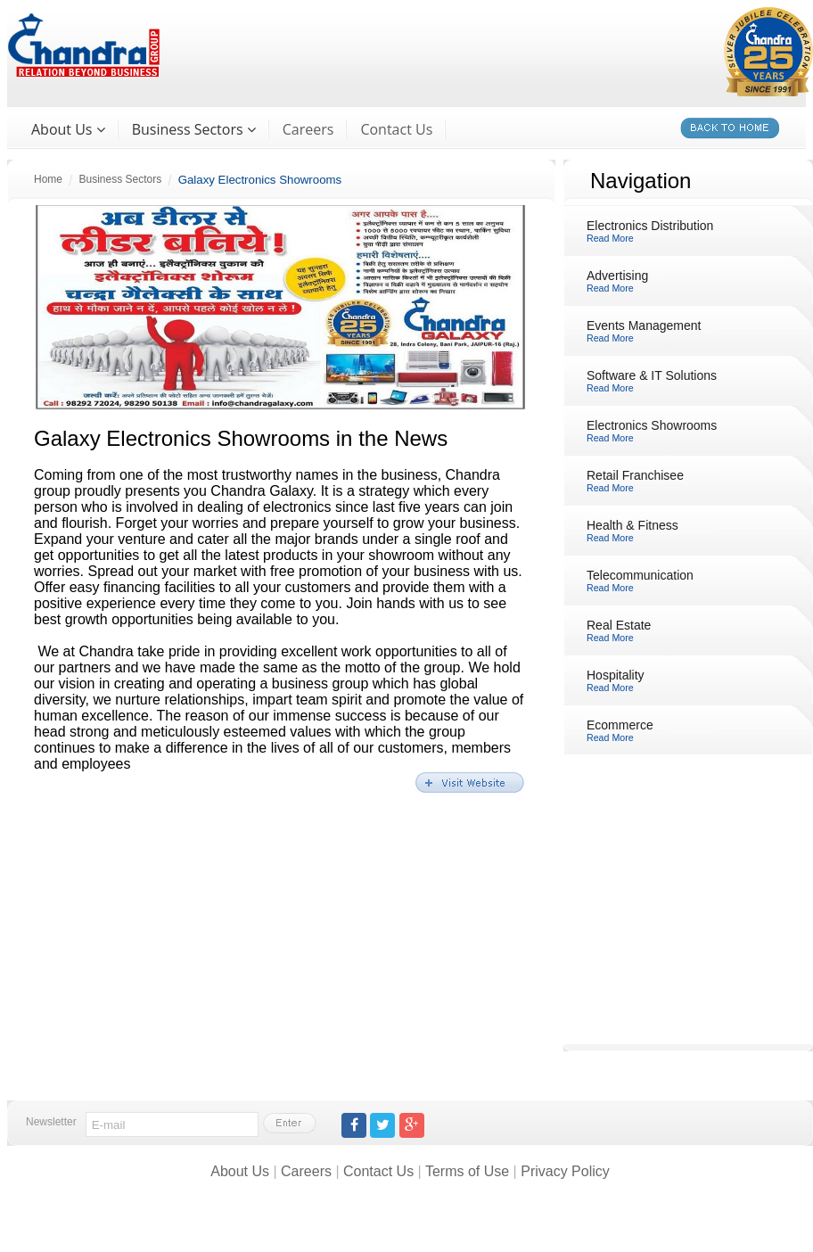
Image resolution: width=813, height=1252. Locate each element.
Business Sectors (119, 179)
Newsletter (51, 1122)
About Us (239, 1171)
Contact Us (396, 129)
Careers (308, 129)
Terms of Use (467, 1171)
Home (48, 179)
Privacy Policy (565, 1171)
